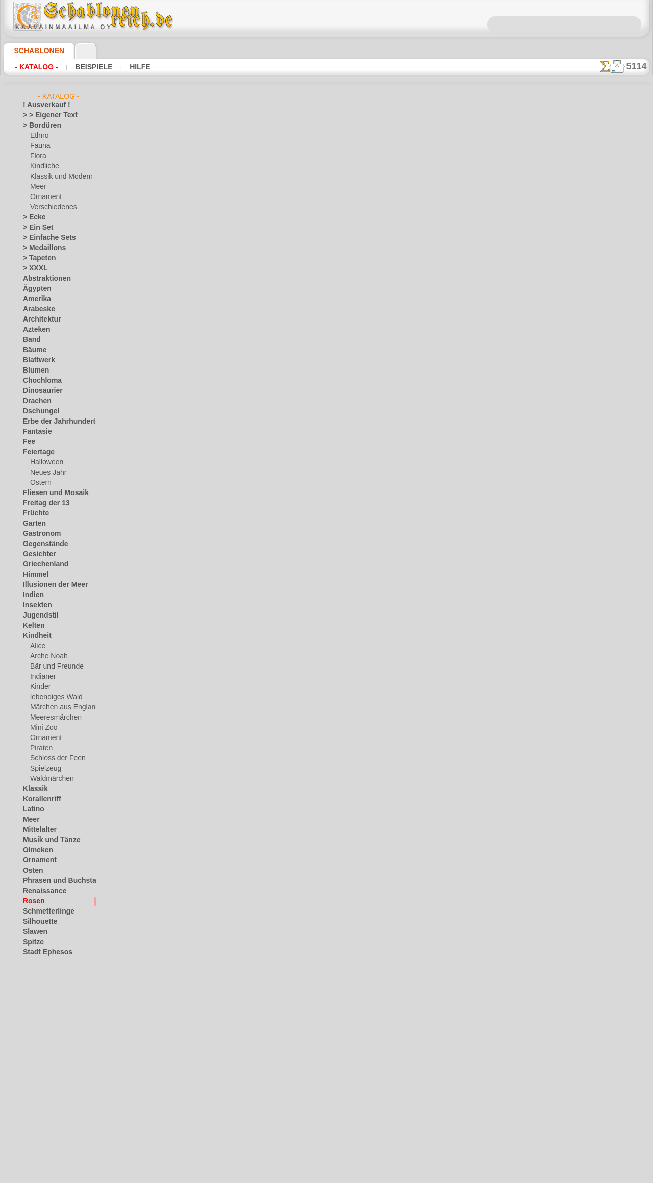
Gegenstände (41, 544)
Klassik (33, 789)
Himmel (33, 574)
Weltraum (37, 1013)
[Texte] (39, 1125)
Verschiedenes (50, 207)
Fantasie (35, 431)
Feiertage (36, 452)
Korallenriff (39, 799)
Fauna (39, 146)
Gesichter (36, 554)
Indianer (42, 676)
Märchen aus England (60, 707)
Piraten (40, 748)
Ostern (39, 482)
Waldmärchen (49, 778)
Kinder (39, 687)
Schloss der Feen (53, 758)
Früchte (34, 513)
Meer (37, 186)
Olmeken (35, 850)
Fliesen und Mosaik (50, 493)
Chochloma (39, 380)
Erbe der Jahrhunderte (54, 421)
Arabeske (36, 309)
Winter (32, 1034)
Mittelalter (38, 829)
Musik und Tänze (46, 840)
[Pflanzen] (44, 1115)
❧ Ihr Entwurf (43, 1146)
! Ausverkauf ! (42, 105)
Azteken (34, 329)
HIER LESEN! (246, 309)
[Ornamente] (48, 1105)
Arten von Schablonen (173, 309)
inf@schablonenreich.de (326, 561)
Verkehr (33, 983)
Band (30, 339)
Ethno (38, 135)
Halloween (44, 462)
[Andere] (42, 1064)
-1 (295, 380)
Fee (28, 442)
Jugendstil (37, 615)
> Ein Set (34, 227)
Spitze (31, 942)
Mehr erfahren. (409, 1174)
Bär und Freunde (53, 666)
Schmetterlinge (44, 911)
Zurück (327, 380)
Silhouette (37, 921)
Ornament (44, 197)
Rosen (31, 901)
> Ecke (31, 217)
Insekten (35, 605)
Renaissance (40, 891)
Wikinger (35, 1023)
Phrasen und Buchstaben (58, 880)
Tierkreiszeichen (45, 972)
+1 (358, 380)
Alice (36, 646)
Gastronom (39, 533)
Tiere (29, 962)
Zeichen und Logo (47, 1044)
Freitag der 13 (42, 503)
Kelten (32, 625)
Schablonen (34, 50)
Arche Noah (46, 656)
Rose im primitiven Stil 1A (449, 221)
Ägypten (34, 288)
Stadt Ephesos (43, 952)
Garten (33, 523)
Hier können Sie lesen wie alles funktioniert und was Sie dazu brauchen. (598, 455)
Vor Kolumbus (43, 993)
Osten (31, 870)
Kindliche (43, 166)
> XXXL (33, 268)
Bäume (32, 350)
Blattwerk (37, 360)
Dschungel (37, 411)
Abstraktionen (43, 278)
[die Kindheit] (49, 1085)
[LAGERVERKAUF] (49, 1054)
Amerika (34, 299)
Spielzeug (43, 768)
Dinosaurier (39, 391)
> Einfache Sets (44, 237)
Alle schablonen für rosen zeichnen (325, 403)
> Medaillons (40, 248)
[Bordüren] (46, 1074)
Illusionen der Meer (50, 584)
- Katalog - (33, 67)
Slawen (33, 931)
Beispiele (83, 67)
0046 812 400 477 (348, 499)
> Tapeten (36, 258)
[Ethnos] (42, 1095)
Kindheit (34, 635)
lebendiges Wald (53, 697)
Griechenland (41, 564)
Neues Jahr (45, 472)
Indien (31, 595)
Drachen (35, 401)
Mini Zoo (42, 727)
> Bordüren (38, 125)
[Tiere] (39, 1136)
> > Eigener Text (43, 115)
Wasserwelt (39, 1003)
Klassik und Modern (58, 176)
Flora (37, 156)
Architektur (39, 319)
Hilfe (124, 67)
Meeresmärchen (53, 717)
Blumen (33, 370)
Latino (32, 809)
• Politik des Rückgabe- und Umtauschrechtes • (327, 613)
